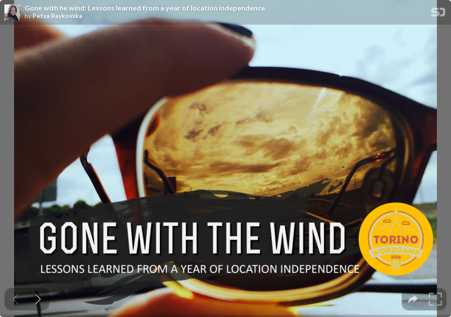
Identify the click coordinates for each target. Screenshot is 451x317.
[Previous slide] (16, 299)
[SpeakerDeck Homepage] (438, 14)
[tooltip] (413, 299)
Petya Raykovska (57, 16)
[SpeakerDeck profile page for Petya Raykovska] (12, 12)
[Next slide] (38, 299)
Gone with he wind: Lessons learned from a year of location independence (145, 7)
